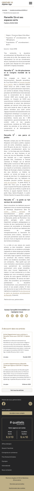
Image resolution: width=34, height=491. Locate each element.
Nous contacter (7, 470)
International (6, 465)
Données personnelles (17, 484)
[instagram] (30, 403)
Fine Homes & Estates (9, 457)
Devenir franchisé (7, 448)
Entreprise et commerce (9, 452)
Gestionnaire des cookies (17, 488)
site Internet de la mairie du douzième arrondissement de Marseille (17, 293)
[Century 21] (7, 3)
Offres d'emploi (6, 444)
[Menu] (30, 3)
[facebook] (3, 403)
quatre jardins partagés (14, 211)
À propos (5, 461)
